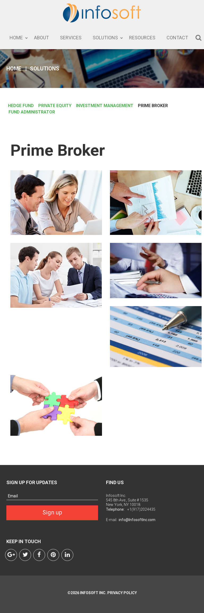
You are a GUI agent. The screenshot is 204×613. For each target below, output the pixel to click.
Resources (142, 37)
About (41, 37)
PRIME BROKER (153, 105)
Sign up (52, 512)
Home (16, 37)
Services (71, 37)
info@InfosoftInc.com (137, 520)
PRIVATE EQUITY (54, 105)
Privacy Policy (122, 593)
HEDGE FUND (21, 105)
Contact (177, 37)
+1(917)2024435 (141, 509)
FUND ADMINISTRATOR (31, 112)
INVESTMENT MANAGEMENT (104, 105)
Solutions (105, 37)
